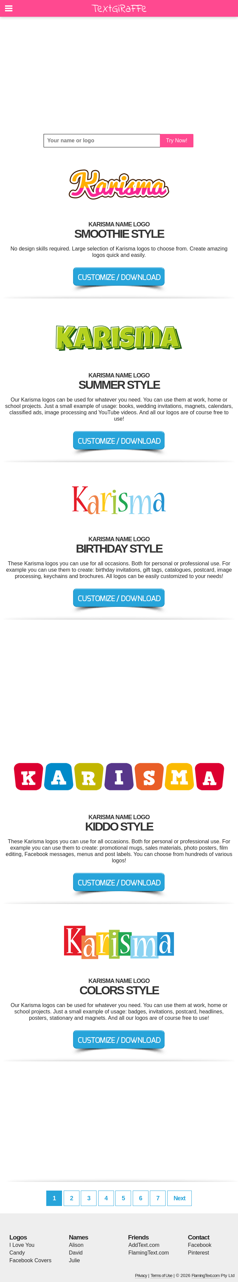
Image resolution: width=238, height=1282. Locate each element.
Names (78, 1237)
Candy (17, 1253)
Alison (76, 1245)
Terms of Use (161, 1275)
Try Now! (176, 140)
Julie (74, 1260)
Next (179, 1198)
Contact (199, 1237)
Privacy (141, 1275)
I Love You (22, 1245)
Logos (18, 1237)
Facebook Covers (30, 1260)
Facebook (200, 1245)
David (76, 1253)
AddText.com (143, 1245)
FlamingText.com (148, 1253)
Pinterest (198, 1253)
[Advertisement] (119, 75)
